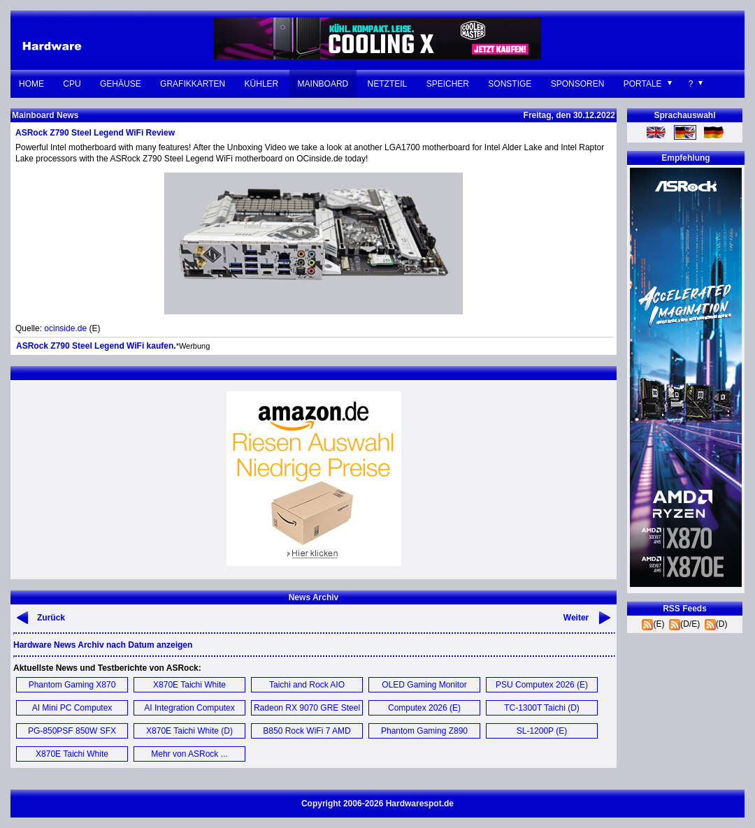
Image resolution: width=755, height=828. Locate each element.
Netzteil (388, 84)
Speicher (447, 84)
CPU (71, 84)
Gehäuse (120, 84)
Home (31, 84)
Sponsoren (578, 84)
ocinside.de (65, 328)
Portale (643, 84)
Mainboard (323, 84)
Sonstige (509, 84)
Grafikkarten (192, 84)
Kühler (262, 84)
